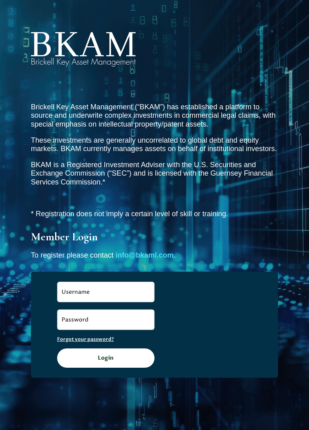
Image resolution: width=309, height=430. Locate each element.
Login (105, 358)
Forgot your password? (85, 339)
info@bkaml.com (144, 255)
